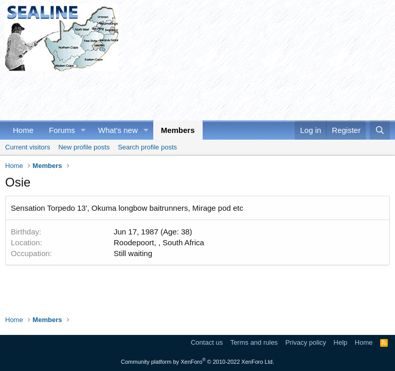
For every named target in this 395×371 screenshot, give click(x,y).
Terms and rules (254, 342)
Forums (62, 130)
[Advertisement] (192, 94)
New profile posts (84, 147)
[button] (83, 130)
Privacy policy (305, 342)
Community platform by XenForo (197, 362)
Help (341, 342)
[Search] (380, 130)
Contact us (207, 342)
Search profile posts (147, 147)
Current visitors (27, 147)
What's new (118, 130)
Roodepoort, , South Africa (159, 242)
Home (23, 130)
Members (178, 130)
